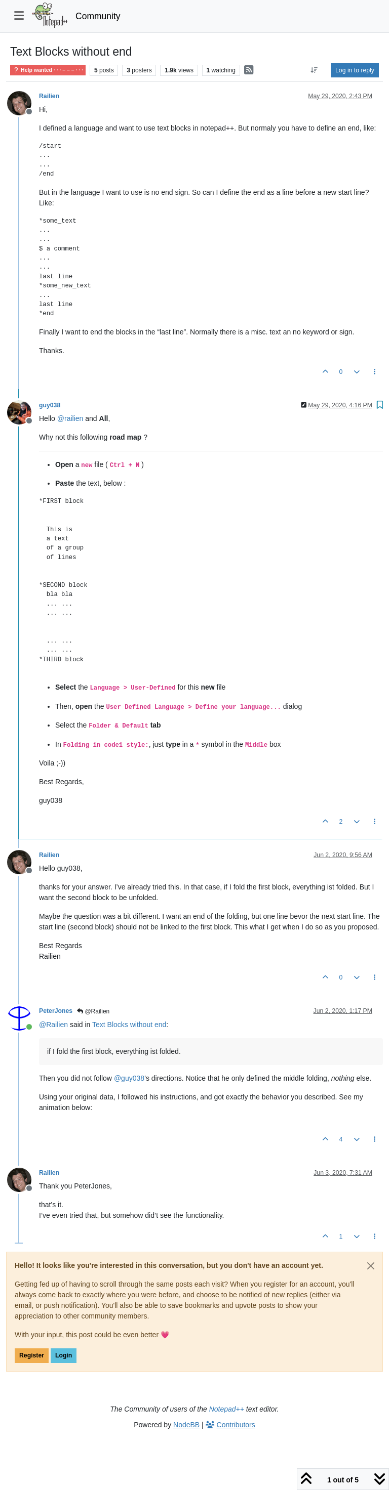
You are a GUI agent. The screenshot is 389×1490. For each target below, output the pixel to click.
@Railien (93, 1011)
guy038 (49, 405)
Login (63, 1355)
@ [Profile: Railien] (53, 1024)
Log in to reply (354, 70)
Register (31, 1355)
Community (98, 16)
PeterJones (55, 1010)
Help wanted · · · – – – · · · (48, 70)
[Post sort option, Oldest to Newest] (314, 70)
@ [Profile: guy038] (129, 1078)
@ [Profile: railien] (70, 418)
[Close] (370, 1266)
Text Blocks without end (129, 1024)
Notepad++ (226, 1409)
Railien (49, 96)
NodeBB (186, 1425)
